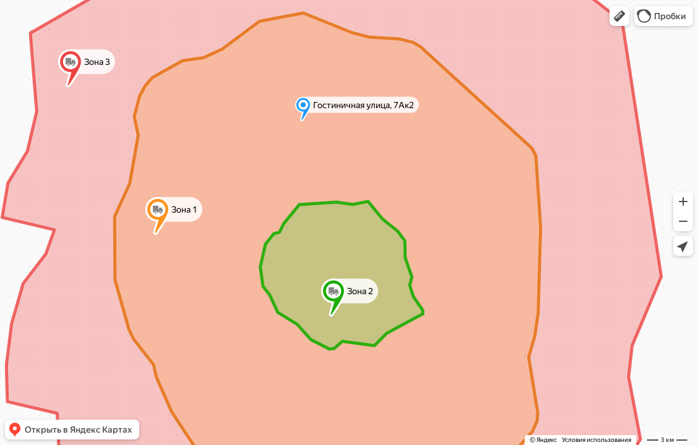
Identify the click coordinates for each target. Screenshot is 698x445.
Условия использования (596, 439)
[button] (619, 16)
